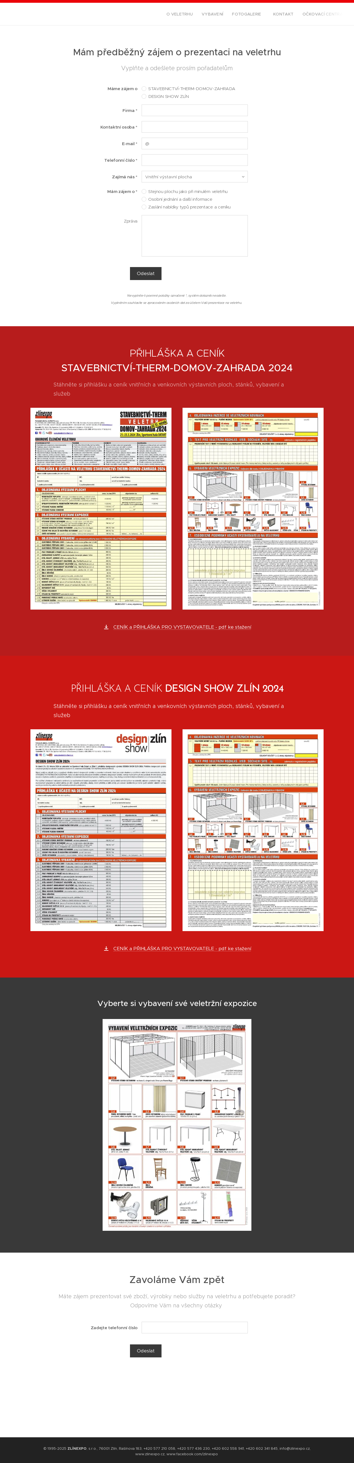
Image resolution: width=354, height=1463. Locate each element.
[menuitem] (193, 14)
